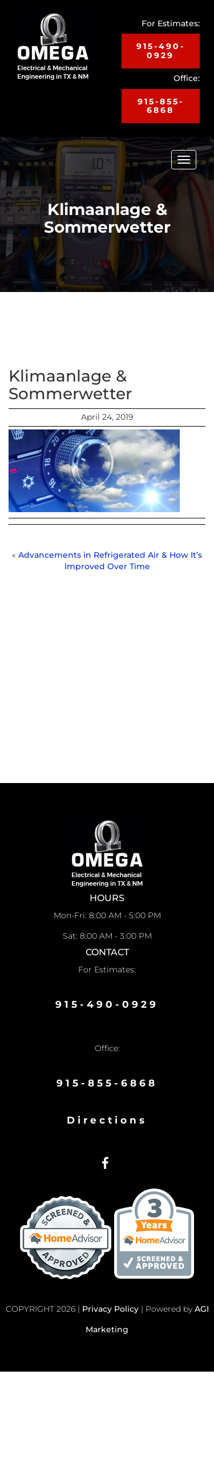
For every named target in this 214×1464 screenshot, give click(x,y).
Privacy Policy (110, 1309)
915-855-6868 (161, 105)
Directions (107, 1120)
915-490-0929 (160, 50)
